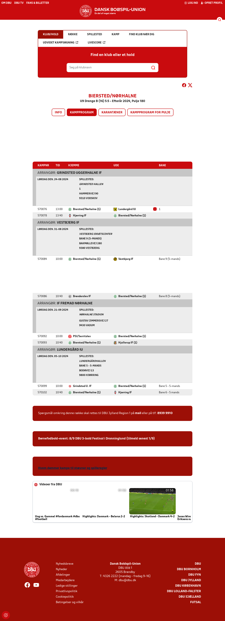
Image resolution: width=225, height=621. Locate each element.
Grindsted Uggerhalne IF (79, 172)
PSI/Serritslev (82, 336)
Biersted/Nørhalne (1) (87, 209)
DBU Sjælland (190, 596)
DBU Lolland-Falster (184, 591)
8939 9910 (165, 413)
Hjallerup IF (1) (127, 342)
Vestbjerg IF (68, 222)
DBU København (188, 585)
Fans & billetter (37, 3)
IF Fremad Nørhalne (75, 303)
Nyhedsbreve (64, 563)
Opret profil (212, 2)
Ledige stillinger (67, 585)
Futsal (195, 602)
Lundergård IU (127, 209)
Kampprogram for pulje (150, 112)
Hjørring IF (79, 215)
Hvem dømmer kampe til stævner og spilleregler (72, 468)
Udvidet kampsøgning (60, 42)
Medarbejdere (65, 580)
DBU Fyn (194, 574)
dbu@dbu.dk (127, 580)
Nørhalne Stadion (91, 314)
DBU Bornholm (189, 569)
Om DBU (6, 3)
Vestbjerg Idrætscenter (95, 234)
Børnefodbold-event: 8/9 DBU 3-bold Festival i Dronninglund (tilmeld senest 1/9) (96, 438)
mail (138, 413)
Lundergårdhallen (92, 361)
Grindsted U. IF (82, 386)
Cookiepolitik (65, 596)
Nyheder (61, 569)
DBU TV (19, 3)
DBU (198, 563)
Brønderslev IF (82, 296)
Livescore (96, 42)
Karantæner (112, 112)
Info (58, 112)
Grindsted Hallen (91, 184)
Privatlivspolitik (66, 591)
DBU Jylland (191, 580)
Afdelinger (63, 574)
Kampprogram (82, 112)
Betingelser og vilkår (70, 602)
